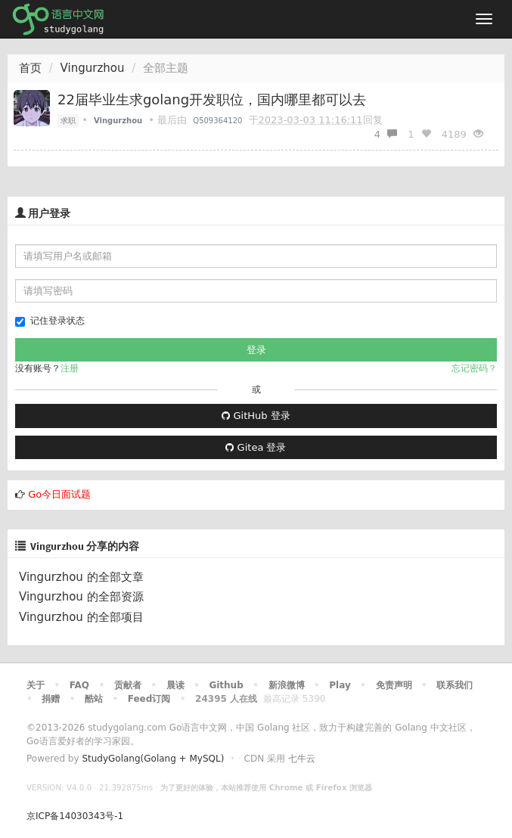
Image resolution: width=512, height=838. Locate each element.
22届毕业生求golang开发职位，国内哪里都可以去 (211, 99)
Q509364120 (217, 120)
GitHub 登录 (256, 415)
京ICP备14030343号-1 (74, 816)
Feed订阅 (149, 699)
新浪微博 (286, 685)
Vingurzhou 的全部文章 (81, 577)
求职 (68, 120)
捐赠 (51, 699)
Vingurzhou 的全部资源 (81, 597)
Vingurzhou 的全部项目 (81, 617)
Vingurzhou (93, 68)
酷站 (94, 699)
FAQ (79, 685)
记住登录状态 (50, 321)
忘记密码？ (474, 368)
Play (339, 685)
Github (226, 685)
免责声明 (394, 685)
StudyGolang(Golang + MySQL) (153, 758)
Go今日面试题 (59, 494)
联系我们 (454, 685)
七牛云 (301, 758)
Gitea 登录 (255, 447)
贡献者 (127, 685)
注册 (70, 368)
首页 (30, 68)
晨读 (175, 685)
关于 (35, 685)
